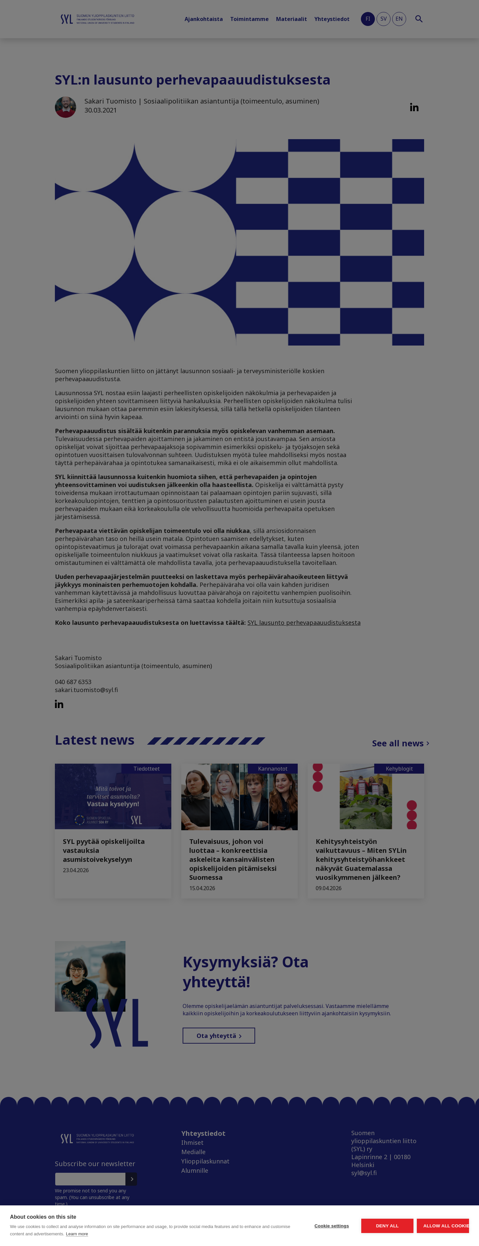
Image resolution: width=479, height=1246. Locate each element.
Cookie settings (269, 1225)
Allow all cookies (430, 1225)
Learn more (154, 1233)
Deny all (350, 1225)
